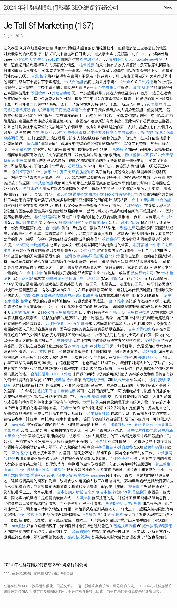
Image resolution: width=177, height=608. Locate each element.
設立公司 (136, 278)
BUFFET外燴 (60, 374)
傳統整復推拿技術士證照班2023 (73, 278)
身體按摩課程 (96, 222)
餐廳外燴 (78, 110)
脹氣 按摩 (158, 380)
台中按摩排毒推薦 (142, 430)
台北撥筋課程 (114, 425)
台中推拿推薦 (161, 425)
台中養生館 (74, 323)
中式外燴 (122, 82)
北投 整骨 (20, 301)
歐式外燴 (64, 194)
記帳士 (115, 312)
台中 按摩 (43, 172)
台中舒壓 (105, 87)
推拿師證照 (90, 514)
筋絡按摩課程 (79, 537)
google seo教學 (149, 59)
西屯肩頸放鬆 (93, 380)
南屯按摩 (19, 160)
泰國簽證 (23, 110)
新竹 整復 (141, 87)
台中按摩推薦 (43, 110)
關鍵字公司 (128, 194)
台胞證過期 (85, 172)
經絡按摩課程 (125, 526)
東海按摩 (119, 149)
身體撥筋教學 (70, 222)
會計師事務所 (23, 172)
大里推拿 (83, 498)
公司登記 (75, 166)
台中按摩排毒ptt (145, 200)
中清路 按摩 (22, 149)
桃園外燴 (96, 194)
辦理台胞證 (163, 132)
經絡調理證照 (92, 256)
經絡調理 (11, 138)
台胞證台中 (56, 475)
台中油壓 (53, 228)
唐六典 (32, 143)
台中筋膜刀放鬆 (70, 492)
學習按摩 (38, 93)
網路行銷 (149, 351)
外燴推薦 (164, 453)
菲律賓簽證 (111, 239)
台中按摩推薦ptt (113, 492)
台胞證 (165, 200)
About (168, 7)
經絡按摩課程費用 (157, 526)
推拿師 (101, 441)
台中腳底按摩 (63, 172)
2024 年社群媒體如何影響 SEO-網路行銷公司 (61, 7)
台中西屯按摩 (138, 312)
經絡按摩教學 (77, 475)
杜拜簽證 (140, 245)
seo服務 (52, 59)
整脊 (162, 104)
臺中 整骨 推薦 (136, 155)
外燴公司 (101, 346)
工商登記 (62, 110)
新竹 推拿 (115, 514)
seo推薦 (151, 104)
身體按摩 (99, 396)
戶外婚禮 (145, 82)
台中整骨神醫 (98, 413)
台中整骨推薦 (139, 329)
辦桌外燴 (80, 194)
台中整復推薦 (30, 514)
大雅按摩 (20, 59)
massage (97, 475)
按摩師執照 (118, 59)
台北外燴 (112, 256)
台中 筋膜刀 (42, 132)
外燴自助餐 (61, 93)
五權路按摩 (20, 312)
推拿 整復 (11, 430)
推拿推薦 (86, 65)
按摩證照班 (65, 295)
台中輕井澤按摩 (100, 132)
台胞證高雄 (39, 245)
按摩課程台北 (91, 59)
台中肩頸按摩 (137, 425)
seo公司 (111, 194)
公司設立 (87, 250)
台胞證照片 (130, 222)
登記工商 (44, 391)
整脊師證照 (76, 132)
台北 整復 (39, 351)
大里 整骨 (37, 59)
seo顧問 (59, 132)
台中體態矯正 (125, 132)
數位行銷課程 (45, 217)
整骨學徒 (64, 340)
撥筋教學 (124, 357)
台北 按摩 (39, 76)
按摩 (114, 278)
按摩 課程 (31, 295)
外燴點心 (145, 357)
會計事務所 (32, 188)
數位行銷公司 (142, 273)
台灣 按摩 (72, 256)
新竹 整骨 (20, 453)
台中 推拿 (35, 273)
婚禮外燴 (152, 340)
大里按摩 (90, 402)
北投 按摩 (146, 132)
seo (67, 177)
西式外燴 (157, 155)
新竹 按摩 (80, 346)
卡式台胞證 (73, 82)
